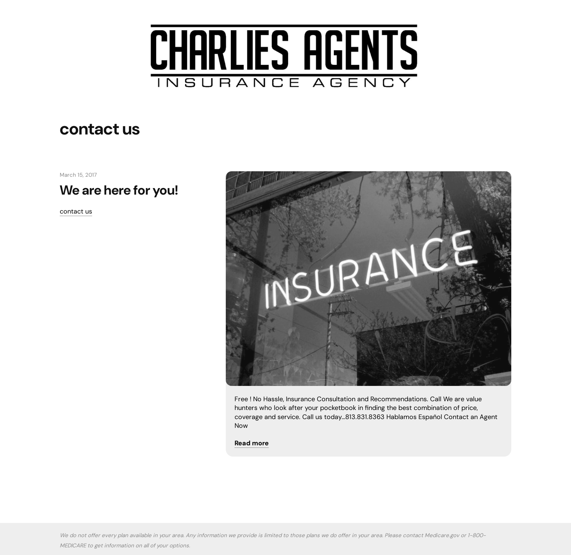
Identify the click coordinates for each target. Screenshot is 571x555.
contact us (76, 211)
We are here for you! (119, 190)
